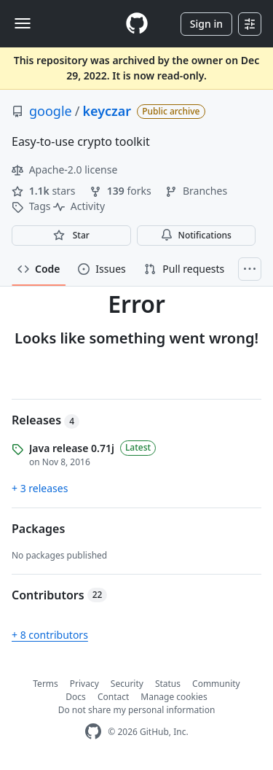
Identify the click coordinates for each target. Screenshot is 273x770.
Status (168, 683)
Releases (45, 420)
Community (216, 683)
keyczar (106, 111)
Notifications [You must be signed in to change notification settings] (196, 235)
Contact (113, 697)
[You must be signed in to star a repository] (71, 235)
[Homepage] (137, 24)
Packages (38, 529)
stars (45, 191)
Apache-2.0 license (64, 169)
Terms (45, 683)
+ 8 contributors (50, 635)
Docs (76, 697)
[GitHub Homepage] (93, 732)
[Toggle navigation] (22, 23)
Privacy (84, 683)
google (50, 111)
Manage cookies (174, 697)
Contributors (59, 595)
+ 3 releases (40, 488)
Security (127, 683)
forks (122, 191)
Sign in (206, 24)
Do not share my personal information (136, 710)
